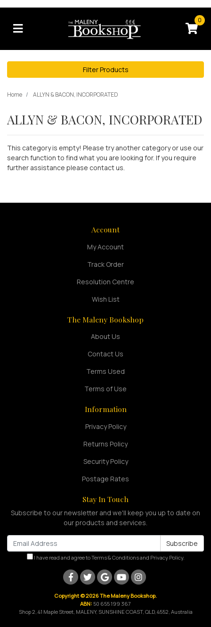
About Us (105, 336)
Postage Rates (105, 478)
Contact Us (105, 353)
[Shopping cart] (191, 28)
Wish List (106, 299)
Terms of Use (105, 388)
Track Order (105, 264)
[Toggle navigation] (18, 28)
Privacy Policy (105, 426)
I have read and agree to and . (106, 557)
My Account (105, 246)
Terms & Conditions (115, 557)
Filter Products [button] (106, 69)
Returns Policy (105, 443)
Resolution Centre (105, 281)
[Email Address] (84, 543)
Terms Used (105, 371)
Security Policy (105, 461)
